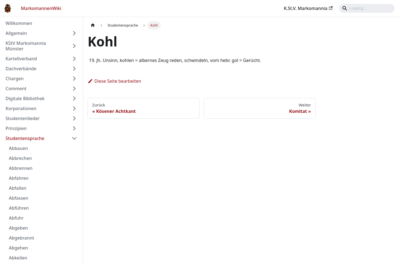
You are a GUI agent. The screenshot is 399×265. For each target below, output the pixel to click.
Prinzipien (16, 128)
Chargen (15, 79)
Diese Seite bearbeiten (114, 81)
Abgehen (18, 248)
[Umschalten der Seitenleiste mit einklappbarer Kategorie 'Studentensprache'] (74, 138)
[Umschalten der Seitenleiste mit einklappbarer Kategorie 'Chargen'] (74, 78)
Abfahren (19, 178)
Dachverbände (21, 69)
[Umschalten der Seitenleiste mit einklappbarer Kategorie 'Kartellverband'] (74, 58)
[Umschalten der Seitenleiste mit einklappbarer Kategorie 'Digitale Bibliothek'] (74, 98)
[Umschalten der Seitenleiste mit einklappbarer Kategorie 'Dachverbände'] (74, 68)
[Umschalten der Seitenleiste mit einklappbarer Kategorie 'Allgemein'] (74, 33)
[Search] (367, 8)
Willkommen (19, 23)
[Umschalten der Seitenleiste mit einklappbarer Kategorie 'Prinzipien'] (74, 128)
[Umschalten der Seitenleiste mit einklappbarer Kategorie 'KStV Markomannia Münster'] (74, 46)
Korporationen (21, 108)
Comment (16, 88)
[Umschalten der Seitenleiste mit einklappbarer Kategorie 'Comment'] (74, 88)
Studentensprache (25, 138)
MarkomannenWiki (41, 8)
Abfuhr (16, 218)
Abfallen (17, 188)
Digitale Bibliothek (25, 98)
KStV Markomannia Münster (26, 46)
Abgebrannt (21, 238)
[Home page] (93, 25)
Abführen (19, 208)
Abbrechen (20, 158)
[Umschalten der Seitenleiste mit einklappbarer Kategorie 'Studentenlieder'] (74, 118)
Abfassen (18, 198)
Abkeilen (18, 258)
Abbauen (18, 148)
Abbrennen (20, 168)
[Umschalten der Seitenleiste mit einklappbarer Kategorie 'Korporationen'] (74, 108)
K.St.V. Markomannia (308, 8)
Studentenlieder (23, 118)
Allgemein (16, 33)
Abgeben (18, 228)
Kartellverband (21, 59)
